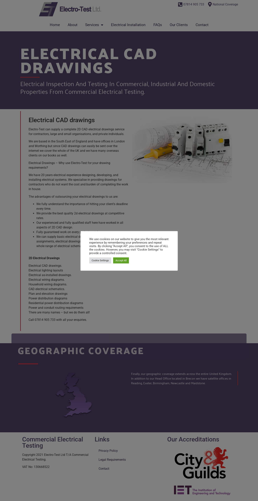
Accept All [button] (121, 260)
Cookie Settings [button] (100, 260)
